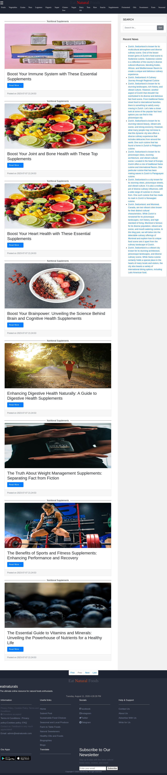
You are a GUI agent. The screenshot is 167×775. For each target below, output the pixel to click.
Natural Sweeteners (50, 731)
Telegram (85, 722)
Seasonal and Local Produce (54, 722)
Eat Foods (85, 2)
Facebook (84, 709)
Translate (44, 749)
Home (43, 709)
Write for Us (124, 722)
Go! (160, 28)
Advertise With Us (127, 718)
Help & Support (126, 700)
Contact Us (124, 709)
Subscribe (112, 768)
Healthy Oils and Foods (51, 736)
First (72, 673)
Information (6, 700)
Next (87, 673)
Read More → (15, 85)
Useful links (45, 700)
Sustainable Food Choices (53, 718)
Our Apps (5, 749)
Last (94, 673)
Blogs (43, 745)
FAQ (24, 722)
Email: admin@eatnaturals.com (16, 733)
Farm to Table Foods (50, 727)
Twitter (83, 718)
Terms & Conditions (11, 718)
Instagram (85, 713)
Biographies (46, 740)
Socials (83, 700)
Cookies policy (14, 722)
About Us (123, 713)
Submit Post (46, 713)
